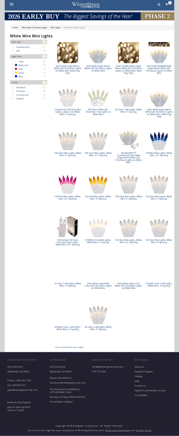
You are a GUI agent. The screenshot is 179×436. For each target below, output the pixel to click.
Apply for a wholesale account (150, 390)
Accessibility (141, 395)
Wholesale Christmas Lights (34, 27)
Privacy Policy (144, 430)
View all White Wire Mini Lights (69, 347)
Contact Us (140, 385)
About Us (139, 366)
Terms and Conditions (117, 430)
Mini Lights (56, 27)
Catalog (138, 376)
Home (15, 27)
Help (137, 381)
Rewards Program (144, 371)
